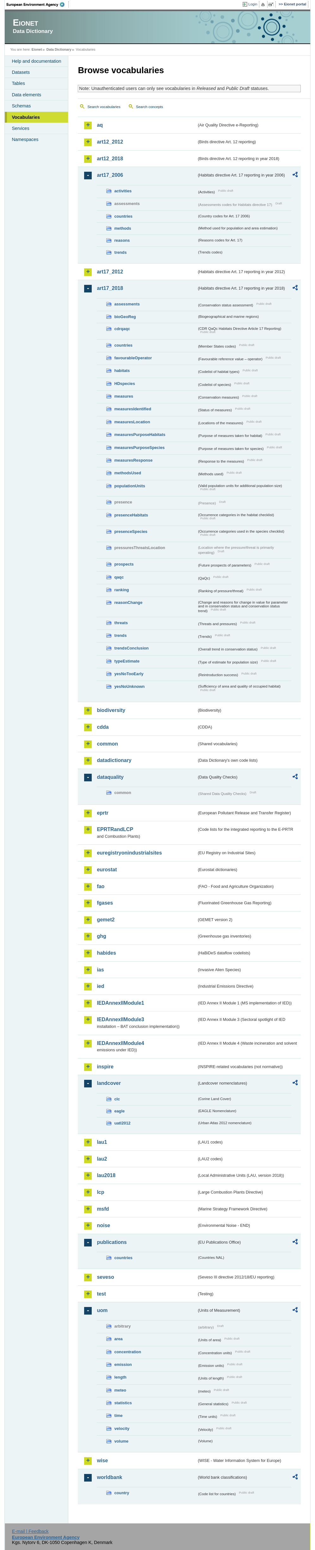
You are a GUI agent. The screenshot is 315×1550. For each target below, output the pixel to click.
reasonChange (128, 602)
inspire (105, 1066)
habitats (122, 370)
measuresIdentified (132, 409)
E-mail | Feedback (30, 1531)
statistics (123, 1402)
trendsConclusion (131, 648)
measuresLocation (132, 422)
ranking (121, 589)
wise (102, 1460)
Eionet (37, 49)
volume (121, 1441)
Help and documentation (36, 61)
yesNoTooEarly (128, 673)
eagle (119, 1111)
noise (103, 1225)
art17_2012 (110, 271)
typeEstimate (126, 661)
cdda (102, 727)
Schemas (21, 105)
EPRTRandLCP (115, 829)
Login (252, 4)
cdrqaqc (122, 328)
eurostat (107, 869)
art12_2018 (110, 158)
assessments (126, 304)
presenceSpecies (130, 531)
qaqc (119, 577)
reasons (122, 240)
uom (102, 1310)
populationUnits (129, 486)
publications (112, 1242)
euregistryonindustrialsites (129, 852)
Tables (18, 83)
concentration (127, 1351)
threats (121, 622)
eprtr (102, 813)
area (118, 1338)
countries (123, 216)
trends (120, 252)
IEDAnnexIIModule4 (120, 1043)
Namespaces (25, 139)
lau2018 (106, 1175)
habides (106, 953)
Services (20, 128)
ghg (101, 936)
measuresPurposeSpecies (139, 447)
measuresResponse (133, 460)
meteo (120, 1390)
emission (123, 1364)
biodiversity (111, 710)
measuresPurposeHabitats (139, 434)
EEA (38, 4)
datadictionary (114, 760)
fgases (105, 903)
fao (100, 886)
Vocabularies (26, 117)
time (118, 1415)
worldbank (109, 1477)
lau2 (102, 1159)
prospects (123, 564)
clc (117, 1099)
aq (100, 125)
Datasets (21, 72)
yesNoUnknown (129, 686)
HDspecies (124, 383)
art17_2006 (110, 175)
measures (123, 396)
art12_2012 (110, 141)
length (120, 1377)
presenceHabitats (131, 515)
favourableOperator (133, 357)
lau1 (102, 1142)
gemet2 (105, 919)
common (107, 743)
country (121, 1492)
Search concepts (149, 107)
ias (100, 969)
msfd (103, 1209)
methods (122, 228)
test (101, 1294)
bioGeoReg (125, 316)
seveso (105, 1277)
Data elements (26, 94)
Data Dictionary (58, 49)
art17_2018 (110, 288)
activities (123, 191)
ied (100, 986)
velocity (121, 1428)
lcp (100, 1192)
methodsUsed (127, 473)
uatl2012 (122, 1123)
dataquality (110, 777)
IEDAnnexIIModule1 (120, 1003)
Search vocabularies (103, 107)
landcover (109, 1083)
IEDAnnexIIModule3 (120, 1019)
